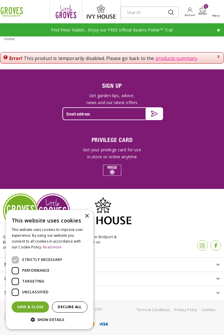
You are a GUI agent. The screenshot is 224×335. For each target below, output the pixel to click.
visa (103, 324)
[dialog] (49, 269)
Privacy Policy (185, 309)
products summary (176, 58)
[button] (50, 319)
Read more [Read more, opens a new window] (52, 247)
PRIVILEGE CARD (112, 139)
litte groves (66, 11)
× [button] (87, 216)
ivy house (101, 11)
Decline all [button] (69, 306)
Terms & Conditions (153, 309)
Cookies (208, 309)
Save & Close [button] (30, 306)
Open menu (217, 12)
